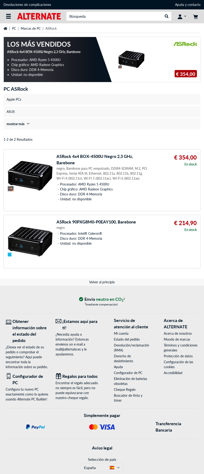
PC (14, 28)
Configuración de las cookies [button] (178, 364)
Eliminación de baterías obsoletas (130, 381)
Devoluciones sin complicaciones (27, 5)
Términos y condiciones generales (180, 347)
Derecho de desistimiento (123, 358)
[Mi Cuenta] (182, 16)
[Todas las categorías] (8, 16)
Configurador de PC (128, 373)
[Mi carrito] (195, 16)
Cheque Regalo (125, 389)
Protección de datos (178, 356)
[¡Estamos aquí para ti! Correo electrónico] (77, 324)
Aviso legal (102, 447)
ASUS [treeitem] (11, 112)
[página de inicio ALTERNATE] (39, 16)
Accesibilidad (173, 373)
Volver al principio (102, 282)
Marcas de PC (31, 28)
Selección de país (102, 459)
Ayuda (179, 5)
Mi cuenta (121, 333)
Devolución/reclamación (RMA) (131, 347)
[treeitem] (102, 123)
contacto (194, 5)
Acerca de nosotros (178, 333)
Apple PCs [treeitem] (14, 99)
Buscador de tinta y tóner (128, 397)
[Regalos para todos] (77, 376)
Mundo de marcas (177, 339)
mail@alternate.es (68, 349)
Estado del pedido (127, 339)
